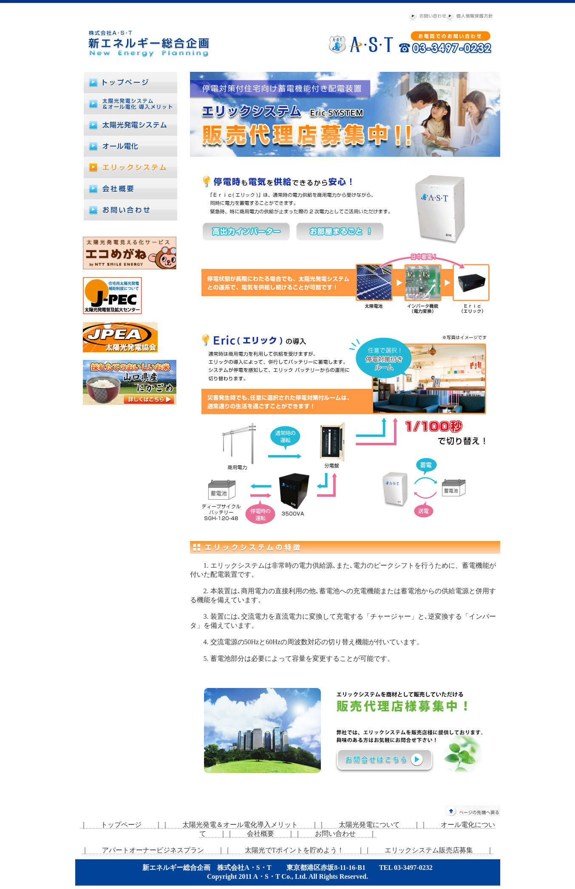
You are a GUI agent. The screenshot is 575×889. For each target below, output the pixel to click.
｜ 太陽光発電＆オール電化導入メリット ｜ (240, 824)
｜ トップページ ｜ (121, 824)
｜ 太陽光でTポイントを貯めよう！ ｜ (294, 850)
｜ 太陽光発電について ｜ (369, 824)
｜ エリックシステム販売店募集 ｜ (428, 850)
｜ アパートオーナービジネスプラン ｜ (153, 850)
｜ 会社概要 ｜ (261, 833)
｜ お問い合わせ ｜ (335, 833)
